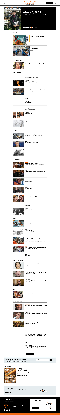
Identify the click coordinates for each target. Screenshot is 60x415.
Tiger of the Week (27, 312)
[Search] (55, 3)
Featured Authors (27, 271)
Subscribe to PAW (35, 408)
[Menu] (5, 3)
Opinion (5, 406)
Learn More (8, 392)
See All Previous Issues (22, 375)
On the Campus (27, 80)
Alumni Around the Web (28, 333)
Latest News (5, 403)
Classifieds (14, 406)
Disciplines (5, 404)
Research (26, 141)
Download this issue (28, 27)
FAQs (22, 405)
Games (14, 405)
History (5, 407)
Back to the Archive (30, 354)
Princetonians (6, 405)
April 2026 (22, 370)
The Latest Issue (19, 368)
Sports (26, 229)
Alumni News (26, 170)
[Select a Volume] (42, 360)
